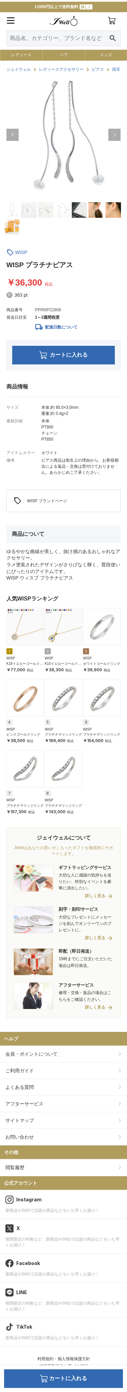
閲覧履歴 (14, 1167)
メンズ (106, 54)
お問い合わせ (19, 1137)
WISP (21, 252)
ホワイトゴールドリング (101, 664)
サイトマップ (19, 1120)
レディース (21, 54)
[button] (12, 135)
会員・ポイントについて (31, 1054)
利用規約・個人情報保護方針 (63, 1358)
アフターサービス (24, 1103)
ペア (64, 54)
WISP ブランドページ (40, 501)
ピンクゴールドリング (23, 734)
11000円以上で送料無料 (63, 6)
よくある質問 (19, 1087)
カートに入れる (63, 355)
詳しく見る (95, 896)
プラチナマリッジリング (63, 734)
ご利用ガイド (19, 1070)
